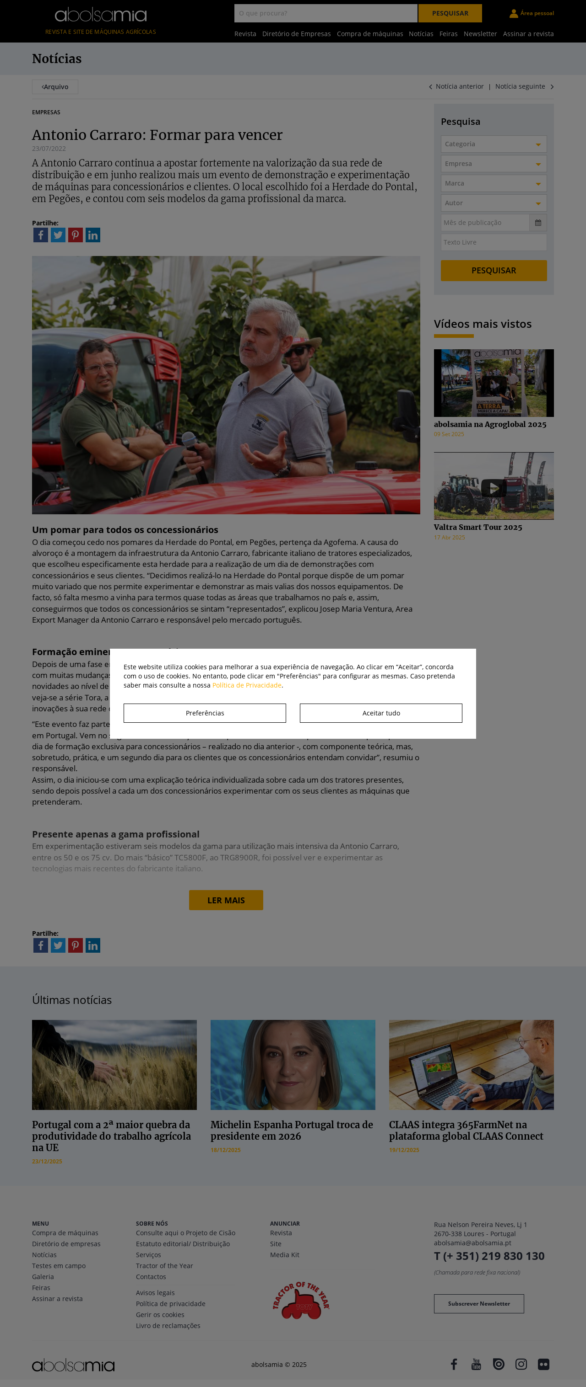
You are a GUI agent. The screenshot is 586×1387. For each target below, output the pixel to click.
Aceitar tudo (381, 713)
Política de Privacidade (247, 685)
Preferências (205, 713)
